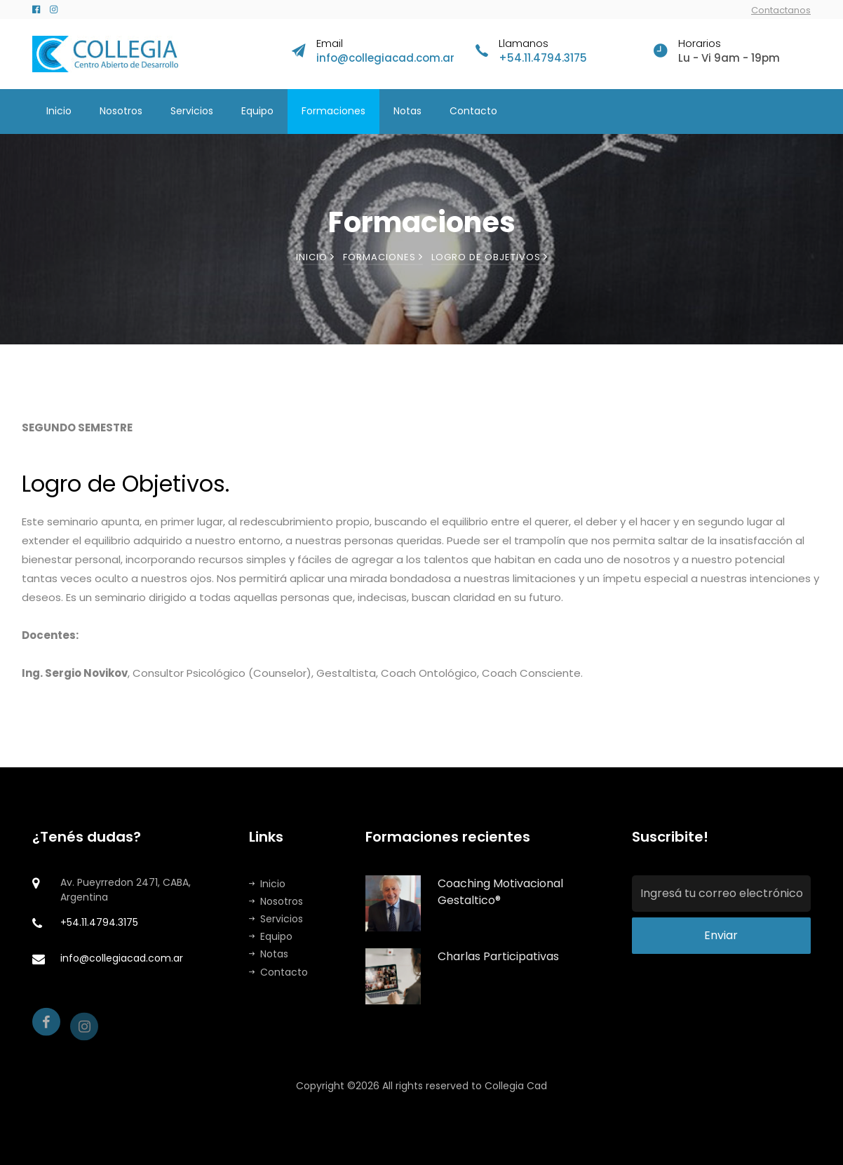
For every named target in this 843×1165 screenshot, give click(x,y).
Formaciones (333, 111)
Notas (407, 111)
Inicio (59, 111)
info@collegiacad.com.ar (385, 57)
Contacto (473, 111)
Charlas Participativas (498, 956)
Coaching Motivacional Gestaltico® (500, 891)
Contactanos (781, 10)
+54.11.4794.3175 (543, 57)
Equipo (257, 111)
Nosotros (121, 111)
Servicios (191, 111)
